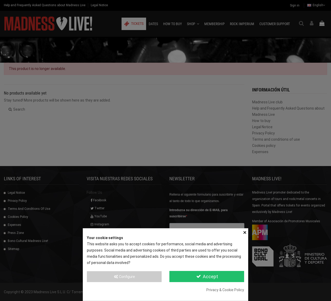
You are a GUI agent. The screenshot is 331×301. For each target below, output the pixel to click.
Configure (124, 277)
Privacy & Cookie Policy (225, 290)
